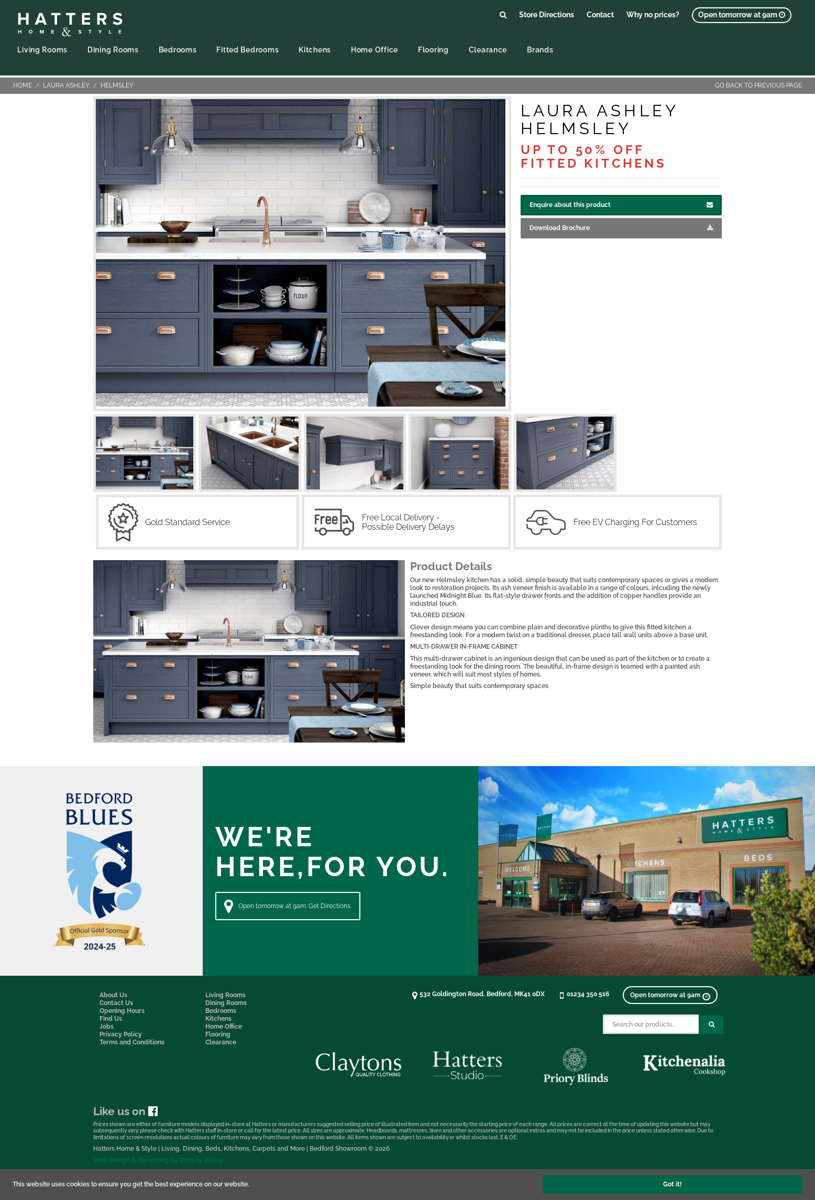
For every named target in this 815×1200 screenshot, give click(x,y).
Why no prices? (652, 14)
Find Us (111, 1018)
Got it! (672, 1184)
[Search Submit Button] (711, 1024)
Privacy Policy (121, 1034)
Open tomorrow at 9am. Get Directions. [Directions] (287, 906)
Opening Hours (122, 1010)
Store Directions (546, 14)
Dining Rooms (113, 49)
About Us (113, 995)
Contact (600, 14)
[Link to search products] (503, 14)
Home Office (374, 49)
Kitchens (315, 49)
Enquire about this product (621, 205)
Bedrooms (178, 49)
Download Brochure (621, 228)
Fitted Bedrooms (247, 49)
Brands (540, 49)
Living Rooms (42, 49)
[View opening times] (741, 15)
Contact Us (116, 1003)
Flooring (433, 49)
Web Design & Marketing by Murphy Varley (158, 1160)
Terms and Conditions (132, 1042)
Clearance (488, 49)
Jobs (107, 1026)
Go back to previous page (758, 85)
